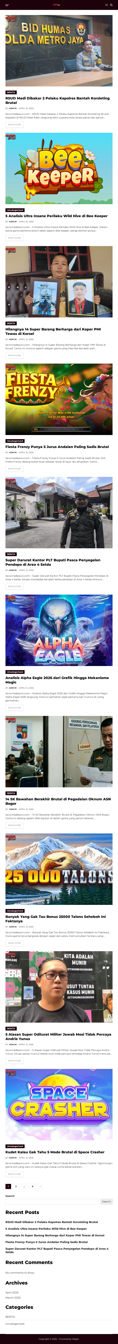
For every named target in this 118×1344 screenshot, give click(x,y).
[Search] (111, 5)
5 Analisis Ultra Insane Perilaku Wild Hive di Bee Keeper (56, 216)
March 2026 (12, 1297)
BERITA (11, 92)
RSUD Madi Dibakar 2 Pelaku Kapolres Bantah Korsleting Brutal (51, 1222)
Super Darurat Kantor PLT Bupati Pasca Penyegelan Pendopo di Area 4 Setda (56, 1250)
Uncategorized (15, 210)
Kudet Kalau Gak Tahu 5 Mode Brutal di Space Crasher (55, 1152)
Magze (75, 1339)
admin (13, 108)
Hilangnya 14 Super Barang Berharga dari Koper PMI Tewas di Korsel (54, 1235)
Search (10, 1196)
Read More (14, 124)
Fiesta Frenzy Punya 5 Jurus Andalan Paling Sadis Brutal (57, 447)
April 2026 (11, 1292)
